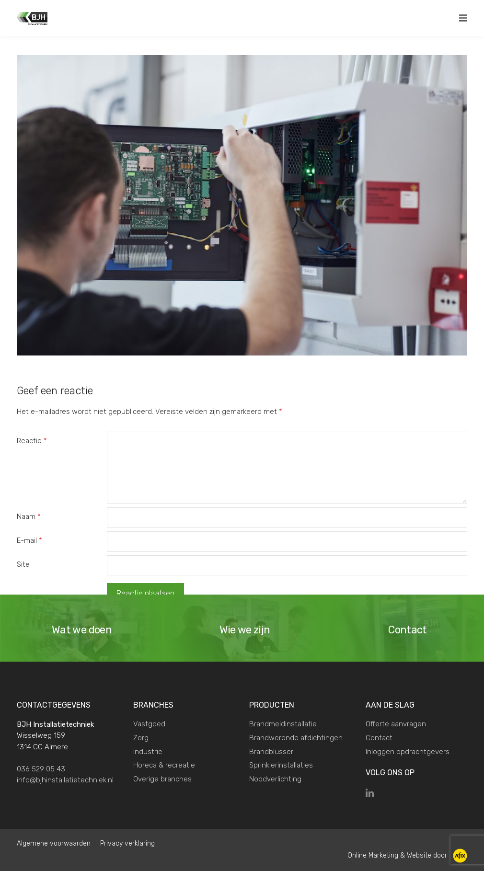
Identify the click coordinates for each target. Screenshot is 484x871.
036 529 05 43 (41, 769)
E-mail (29, 540)
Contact (379, 737)
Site (23, 564)
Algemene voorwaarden (54, 843)
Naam (29, 516)
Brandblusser (271, 751)
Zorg (141, 737)
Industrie (147, 751)
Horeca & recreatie (164, 765)
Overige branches (162, 779)
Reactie (32, 440)
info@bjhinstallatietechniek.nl (65, 780)
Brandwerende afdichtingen (296, 737)
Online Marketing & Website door (398, 855)
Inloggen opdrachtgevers (407, 751)
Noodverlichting (275, 779)
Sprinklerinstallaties (281, 765)
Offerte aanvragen (396, 724)
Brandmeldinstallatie (283, 724)
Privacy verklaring (127, 843)
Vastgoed (149, 724)
